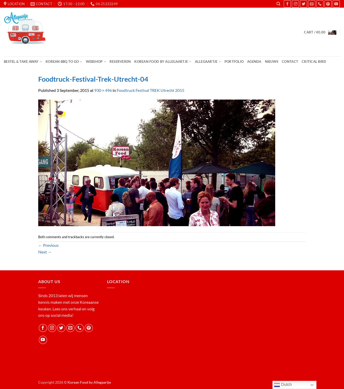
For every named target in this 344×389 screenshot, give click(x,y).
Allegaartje (208, 61)
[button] (320, 32)
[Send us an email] (311, 3)
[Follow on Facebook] (287, 3)
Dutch (283, 385)
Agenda (254, 61)
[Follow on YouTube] (336, 3)
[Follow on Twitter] (303, 3)
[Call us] (320, 3)
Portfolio (234, 61)
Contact (290, 61)
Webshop (96, 61)
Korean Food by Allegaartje (162, 61)
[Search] (278, 3)
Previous (48, 245)
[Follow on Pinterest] (328, 3)
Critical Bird (314, 61)
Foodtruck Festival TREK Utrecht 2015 (150, 90)
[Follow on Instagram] (295, 3)
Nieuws (272, 61)
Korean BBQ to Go (64, 61)
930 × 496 (103, 90)
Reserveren (120, 61)
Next (45, 251)
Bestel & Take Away (23, 61)
